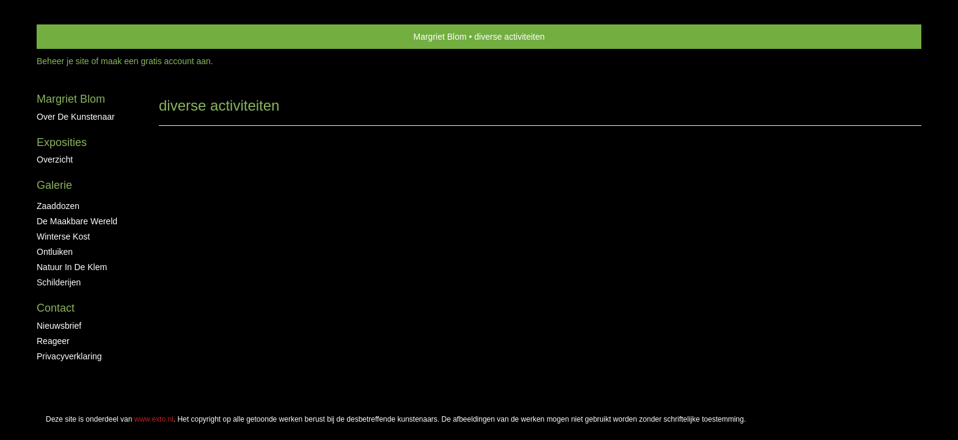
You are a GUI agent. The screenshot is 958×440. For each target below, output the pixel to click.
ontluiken (55, 252)
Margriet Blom (440, 37)
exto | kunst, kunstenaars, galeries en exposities (71, 36)
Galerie (54, 185)
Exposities (62, 142)
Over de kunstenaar (76, 117)
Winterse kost (63, 236)
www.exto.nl (154, 213)
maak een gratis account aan (156, 61)
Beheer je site (63, 61)
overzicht (55, 159)
